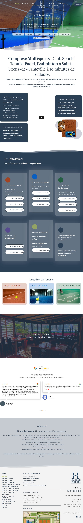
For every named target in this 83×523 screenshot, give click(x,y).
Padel (11, 136)
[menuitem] (17, 4)
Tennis (5, 136)
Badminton (18, 136)
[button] (3, 4)
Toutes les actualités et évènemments (34, 486)
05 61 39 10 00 (74, 491)
